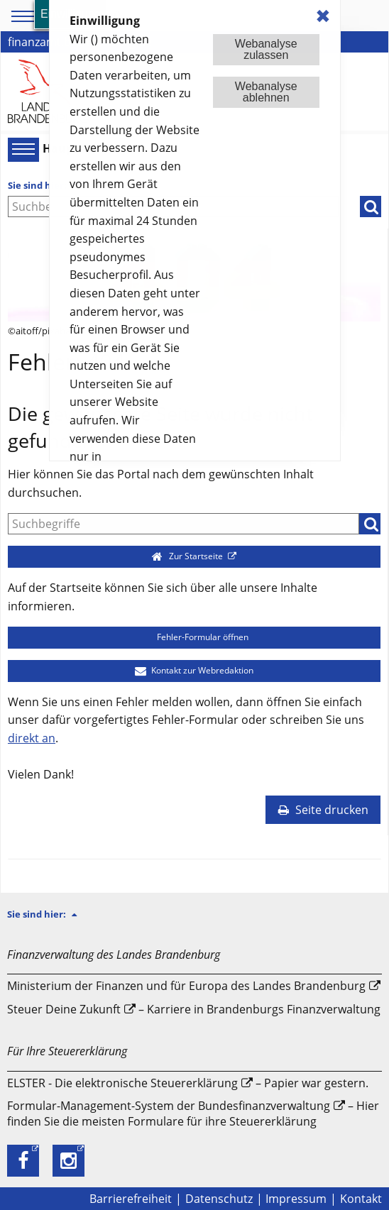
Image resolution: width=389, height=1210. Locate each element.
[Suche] (183, 523)
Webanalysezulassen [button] (266, 49)
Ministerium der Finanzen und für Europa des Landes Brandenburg (186, 986)
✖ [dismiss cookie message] (323, 16)
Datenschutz (219, 1198)
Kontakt (361, 1198)
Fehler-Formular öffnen (194, 637)
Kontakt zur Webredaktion (194, 670)
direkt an (31, 738)
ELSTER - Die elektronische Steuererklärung (122, 1083)
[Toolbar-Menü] (21, 16)
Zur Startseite (188, 556)
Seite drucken (323, 810)
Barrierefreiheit (130, 1198)
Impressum (296, 1198)
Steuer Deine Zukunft (64, 1009)
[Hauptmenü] (21, 149)
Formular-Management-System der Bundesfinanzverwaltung (168, 1105)
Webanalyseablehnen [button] (266, 92)
